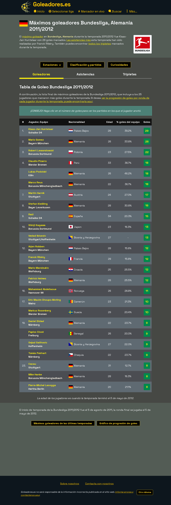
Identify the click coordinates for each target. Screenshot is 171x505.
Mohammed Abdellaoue (42, 289)
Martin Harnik (36, 193)
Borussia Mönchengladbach (45, 186)
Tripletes (129, 74)
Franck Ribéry (36, 257)
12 (146, 248)
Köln (31, 175)
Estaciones (52, 65)
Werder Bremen (37, 164)
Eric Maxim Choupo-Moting (44, 299)
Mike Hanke (35, 374)
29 (147, 131)
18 (146, 163)
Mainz (32, 303)
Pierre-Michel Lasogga (42, 385)
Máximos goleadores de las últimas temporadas (63, 423)
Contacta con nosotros (99, 483)
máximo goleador (32, 36)
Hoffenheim (48, 239)
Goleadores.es (52, 4)
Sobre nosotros (69, 483)
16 (146, 205)
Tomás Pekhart (37, 353)
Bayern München (38, 143)
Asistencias (85, 74)
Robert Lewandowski (41, 150)
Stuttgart (34, 196)
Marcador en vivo (91, 11)
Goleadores (41, 74)
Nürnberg (34, 324)
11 (147, 291)
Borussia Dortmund (40, 153)
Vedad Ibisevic (37, 235)
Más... (131, 11)
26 (147, 141)
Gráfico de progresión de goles (118, 423)
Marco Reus (35, 182)
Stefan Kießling (38, 203)
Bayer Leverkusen (39, 207)
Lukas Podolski (37, 171)
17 (146, 195)
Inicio (39, 11)
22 (147, 152)
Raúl (31, 214)
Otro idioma (145, 492)
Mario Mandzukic (38, 267)
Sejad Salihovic (37, 342)
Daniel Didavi (36, 321)
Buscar (115, 11)
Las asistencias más (78, 40)
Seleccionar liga (61, 11)
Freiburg (33, 335)
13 (146, 227)
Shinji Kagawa (37, 225)
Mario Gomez (36, 139)
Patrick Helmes (37, 278)
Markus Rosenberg (39, 310)
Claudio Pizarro (37, 161)
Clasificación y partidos (86, 65)
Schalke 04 (35, 132)
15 (146, 216)
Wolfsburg (34, 271)
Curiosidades (119, 65)
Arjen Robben (36, 246)
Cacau (32, 363)
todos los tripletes (99, 43)
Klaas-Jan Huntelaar (40, 129)
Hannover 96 (36, 292)
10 (146, 301)
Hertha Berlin (36, 388)
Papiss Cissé (36, 331)
